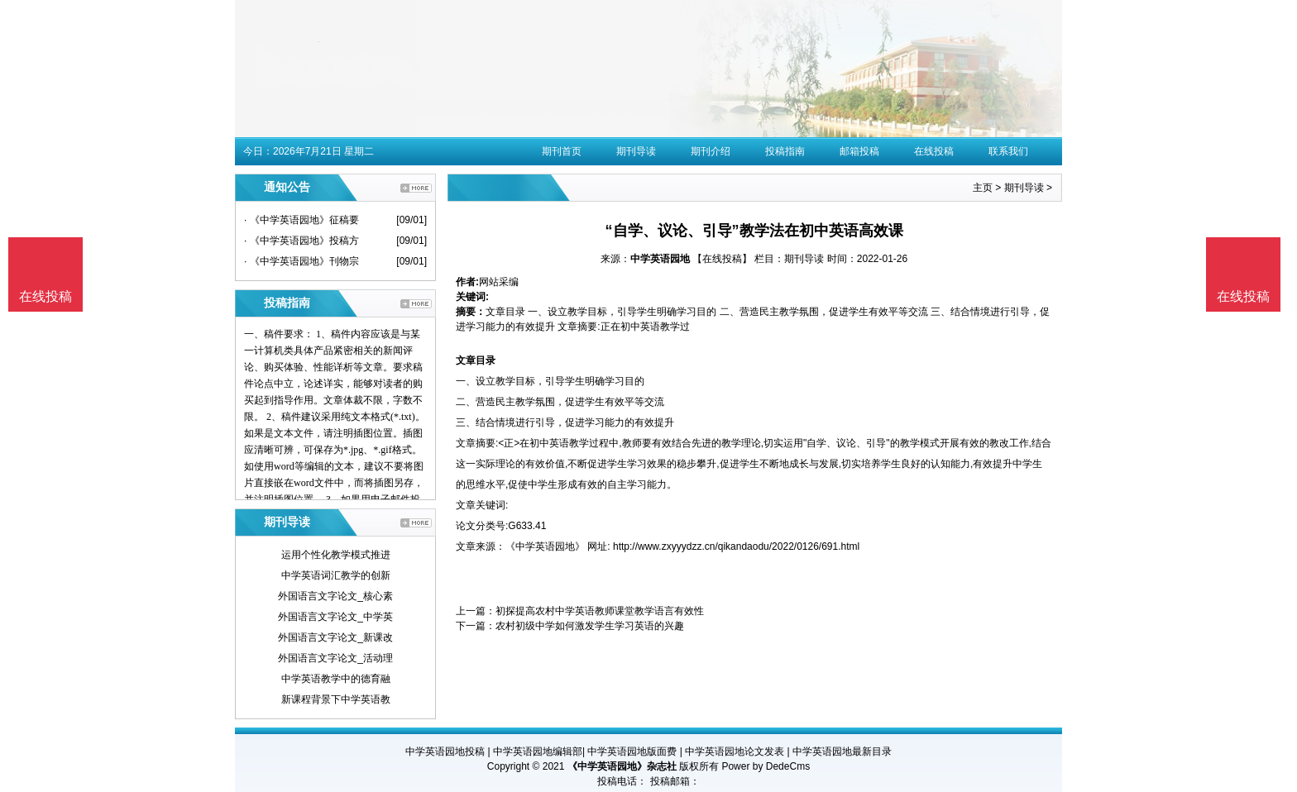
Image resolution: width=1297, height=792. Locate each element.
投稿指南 (785, 151)
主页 (983, 187)
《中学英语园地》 (545, 546)
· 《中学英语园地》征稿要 (301, 220)
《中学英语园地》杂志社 (622, 766)
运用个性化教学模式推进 (335, 555)
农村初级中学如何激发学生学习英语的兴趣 (589, 626)
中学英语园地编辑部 (537, 751)
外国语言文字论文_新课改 (335, 637)
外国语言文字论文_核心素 (335, 596)
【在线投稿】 (722, 259)
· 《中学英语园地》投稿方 (301, 240)
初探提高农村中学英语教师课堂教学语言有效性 (599, 611)
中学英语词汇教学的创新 (335, 575)
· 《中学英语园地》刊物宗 (301, 261)
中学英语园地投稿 (445, 751)
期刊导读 (636, 151)
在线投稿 (934, 151)
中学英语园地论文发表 (734, 751)
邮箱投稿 (859, 151)
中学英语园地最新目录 (842, 751)
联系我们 (1008, 151)
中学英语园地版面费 (632, 751)
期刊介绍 (710, 151)
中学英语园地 (660, 259)
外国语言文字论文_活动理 (335, 658)
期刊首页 (561, 151)
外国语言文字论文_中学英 (335, 617)
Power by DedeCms (765, 766)
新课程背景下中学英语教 (335, 699)
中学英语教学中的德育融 (335, 679)
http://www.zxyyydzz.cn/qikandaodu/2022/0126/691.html (736, 546)
